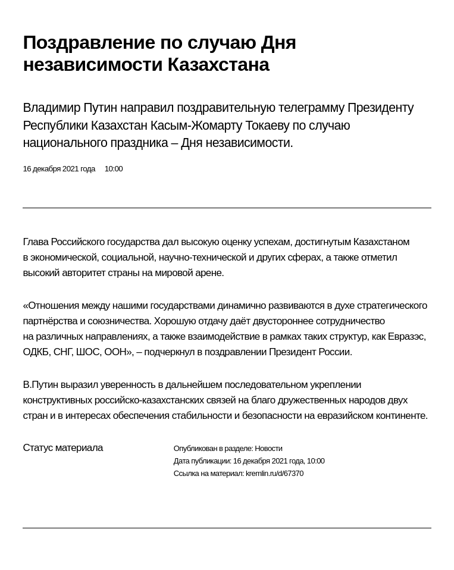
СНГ (62, 352)
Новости (268, 448)
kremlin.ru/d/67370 (274, 473)
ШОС (87, 352)
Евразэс (406, 336)
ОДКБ (35, 352)
